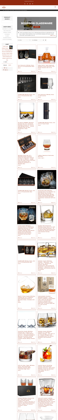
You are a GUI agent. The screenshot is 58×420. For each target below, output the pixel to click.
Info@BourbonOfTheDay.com (29, 1)
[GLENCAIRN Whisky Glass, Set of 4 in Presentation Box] (26, 179)
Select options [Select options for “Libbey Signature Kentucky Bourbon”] (41, 167)
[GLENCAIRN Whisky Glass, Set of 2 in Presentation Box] (26, 249)
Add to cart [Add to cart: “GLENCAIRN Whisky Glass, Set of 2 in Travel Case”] (40, 132)
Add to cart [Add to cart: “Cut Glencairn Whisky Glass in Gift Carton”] (40, 99)
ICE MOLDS (7, 34)
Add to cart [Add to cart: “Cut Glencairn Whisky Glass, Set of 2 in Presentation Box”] (20, 71)
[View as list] (45, 40)
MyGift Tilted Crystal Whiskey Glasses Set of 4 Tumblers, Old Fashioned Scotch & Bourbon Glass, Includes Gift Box (26, 298)
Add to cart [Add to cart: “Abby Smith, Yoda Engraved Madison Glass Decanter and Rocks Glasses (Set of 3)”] (40, 71)
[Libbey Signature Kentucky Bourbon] (46, 144)
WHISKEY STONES (7, 32)
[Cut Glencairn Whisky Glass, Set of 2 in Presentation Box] (26, 54)
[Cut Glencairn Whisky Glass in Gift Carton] (46, 83)
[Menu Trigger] (55, 6)
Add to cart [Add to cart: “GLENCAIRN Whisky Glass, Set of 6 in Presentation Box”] (20, 99)
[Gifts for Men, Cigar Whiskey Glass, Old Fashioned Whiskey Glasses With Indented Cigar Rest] (26, 354)
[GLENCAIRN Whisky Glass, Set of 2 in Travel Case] (46, 111)
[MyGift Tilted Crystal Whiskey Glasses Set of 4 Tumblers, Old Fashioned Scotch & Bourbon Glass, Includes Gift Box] (26, 285)
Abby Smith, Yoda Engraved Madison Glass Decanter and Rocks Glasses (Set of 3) (46, 66)
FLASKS (7, 35)
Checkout (6, 69)
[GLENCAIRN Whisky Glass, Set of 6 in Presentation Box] (26, 83)
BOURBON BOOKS (7, 37)
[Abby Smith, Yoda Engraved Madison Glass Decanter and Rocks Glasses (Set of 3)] (46, 54)
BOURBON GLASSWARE (8, 28)
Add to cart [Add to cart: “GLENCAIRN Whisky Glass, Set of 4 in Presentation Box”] (20, 202)
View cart (53, 35)
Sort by (20, 40)
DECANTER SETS (7, 30)
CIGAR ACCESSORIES (7, 39)
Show (34, 40)
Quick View (33, 71)
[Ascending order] (30, 40)
